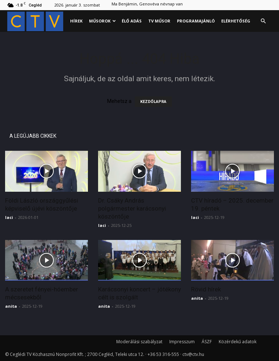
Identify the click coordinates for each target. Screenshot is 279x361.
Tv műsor (159, 21)
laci (9, 217)
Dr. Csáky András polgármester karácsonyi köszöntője (132, 208)
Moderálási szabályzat (139, 342)
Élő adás (132, 21)
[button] (263, 21)
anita (11, 306)
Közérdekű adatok (237, 342)
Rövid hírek (206, 289)
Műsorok (102, 21)
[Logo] (37, 21)
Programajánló (196, 21)
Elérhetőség (235, 21)
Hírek (76, 21)
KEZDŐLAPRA (153, 101)
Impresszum (182, 342)
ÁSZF (207, 342)
